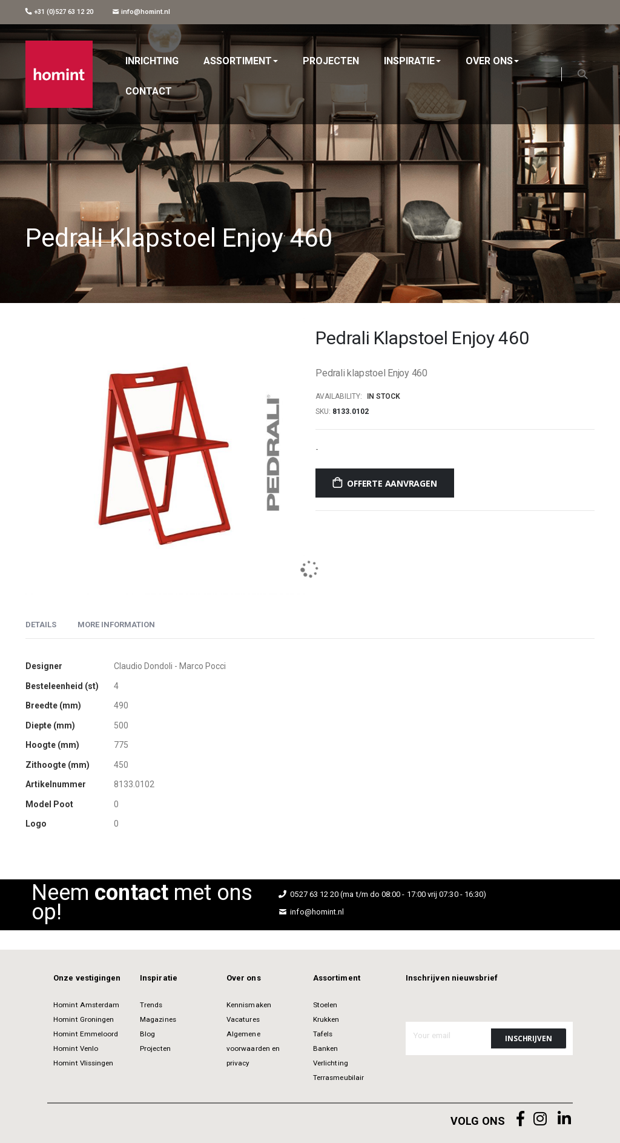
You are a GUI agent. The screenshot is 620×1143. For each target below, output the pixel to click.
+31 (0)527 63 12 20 (59, 12)
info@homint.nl (141, 12)
